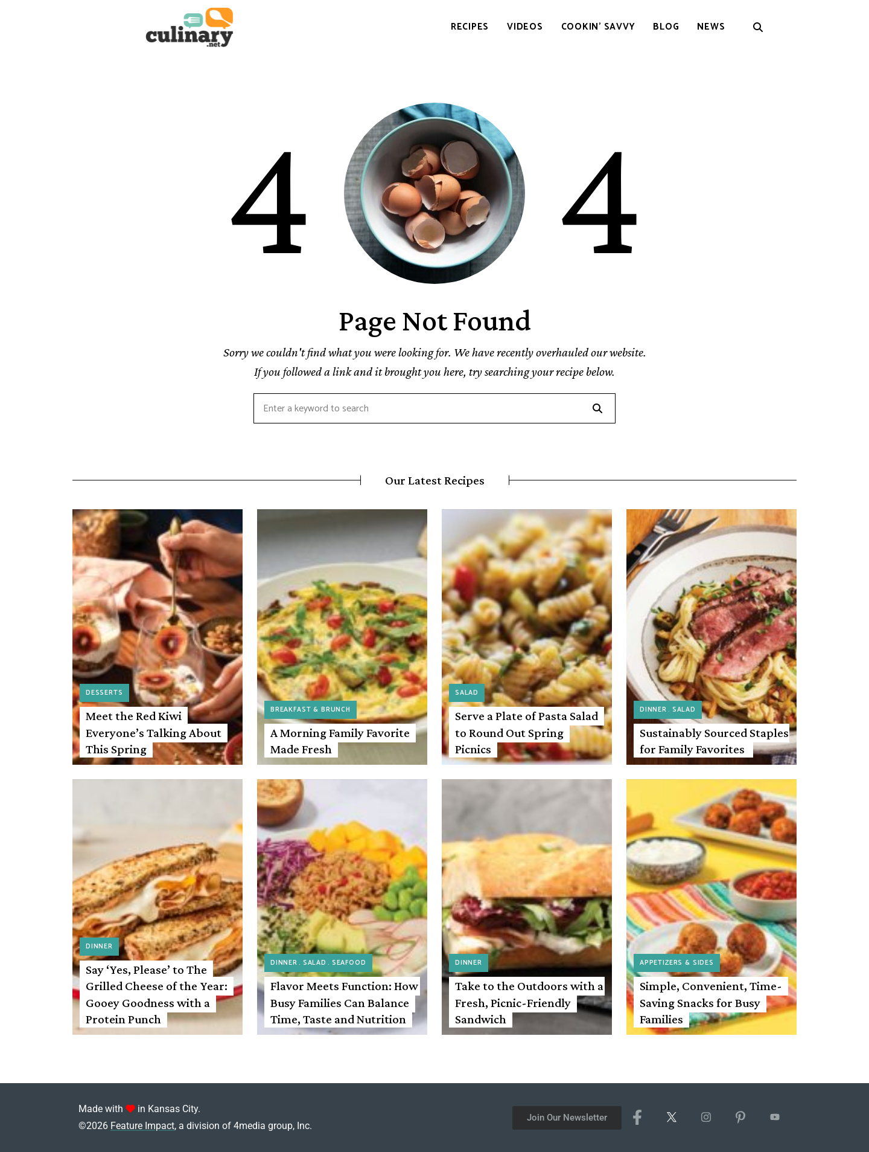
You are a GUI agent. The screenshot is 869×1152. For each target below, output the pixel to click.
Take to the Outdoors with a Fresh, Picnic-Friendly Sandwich (529, 1002)
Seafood (349, 962)
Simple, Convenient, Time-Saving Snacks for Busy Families (711, 1002)
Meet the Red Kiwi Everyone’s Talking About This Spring (153, 732)
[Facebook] (637, 1118)
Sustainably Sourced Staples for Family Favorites (714, 741)
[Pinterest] (740, 1118)
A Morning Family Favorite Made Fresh (340, 741)
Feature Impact (142, 1125)
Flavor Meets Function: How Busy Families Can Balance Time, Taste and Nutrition (344, 1002)
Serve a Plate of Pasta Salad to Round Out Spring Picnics (526, 732)
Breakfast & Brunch (310, 709)
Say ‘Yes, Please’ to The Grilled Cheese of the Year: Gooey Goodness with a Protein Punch (157, 994)
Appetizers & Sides (677, 962)
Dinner (653, 709)
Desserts (104, 692)
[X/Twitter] (671, 1118)
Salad (467, 692)
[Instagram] (706, 1118)
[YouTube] (775, 1118)
